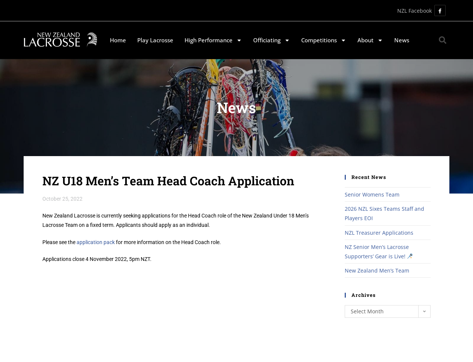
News (401, 40)
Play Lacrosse (155, 40)
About (370, 40)
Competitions (323, 40)
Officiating (271, 40)
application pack (96, 242)
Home (118, 40)
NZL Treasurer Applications (379, 232)
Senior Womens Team (372, 194)
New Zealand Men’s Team (377, 270)
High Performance (213, 40)
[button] (442, 40)
